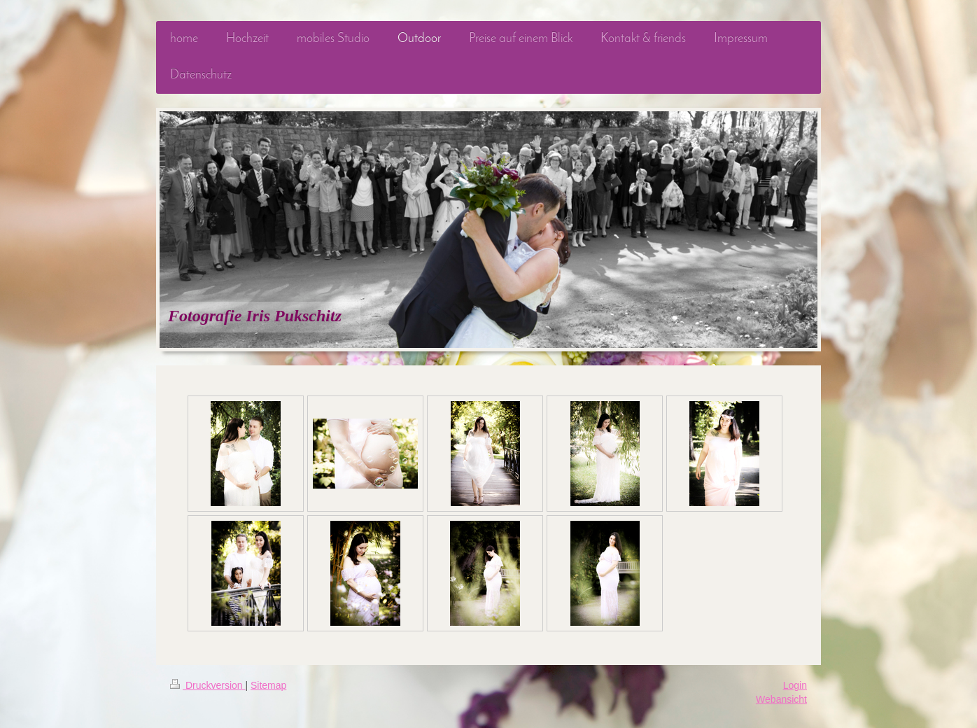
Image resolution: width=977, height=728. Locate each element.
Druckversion (207, 685)
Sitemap (268, 685)
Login (795, 685)
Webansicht (781, 699)
